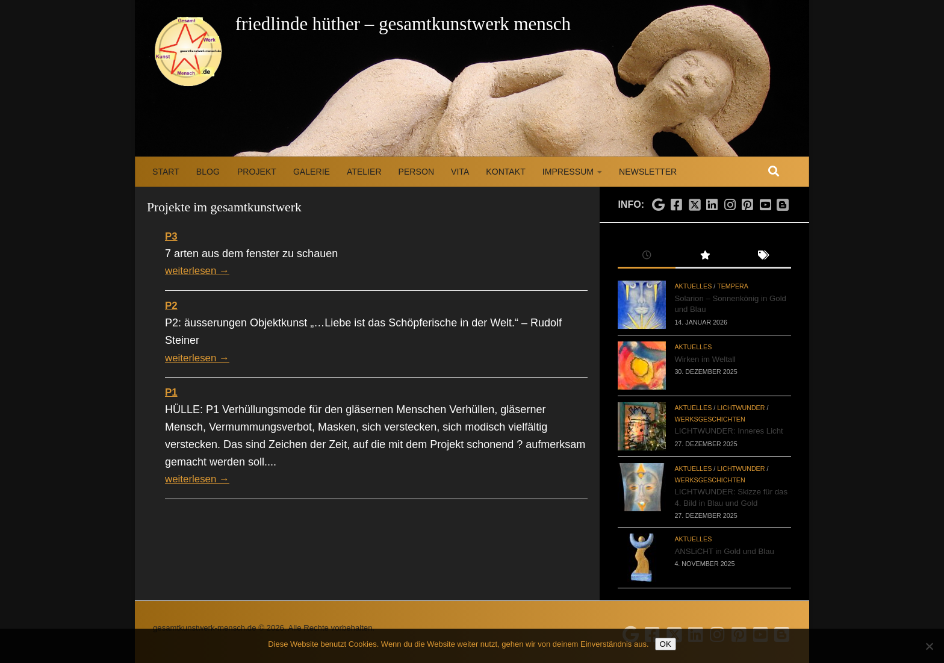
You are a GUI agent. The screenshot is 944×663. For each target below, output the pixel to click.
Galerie (311, 171)
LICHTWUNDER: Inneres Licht (728, 430)
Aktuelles (693, 286)
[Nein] (929, 646)
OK (665, 644)
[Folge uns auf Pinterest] (747, 205)
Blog (208, 171)
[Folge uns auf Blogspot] (784, 204)
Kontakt (505, 171)
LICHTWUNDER (741, 407)
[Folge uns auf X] (694, 201)
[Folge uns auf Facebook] (676, 205)
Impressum (568, 171)
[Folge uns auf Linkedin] (712, 205)
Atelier (364, 171)
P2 (171, 305)
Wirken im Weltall (705, 359)
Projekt (256, 171)
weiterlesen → (199, 270)
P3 (171, 236)
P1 (171, 392)
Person (416, 171)
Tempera (732, 286)
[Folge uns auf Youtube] (765, 205)
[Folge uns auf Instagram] (729, 205)
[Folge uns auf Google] (658, 205)
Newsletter (648, 171)
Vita (460, 171)
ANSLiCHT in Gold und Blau (724, 551)
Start (165, 171)
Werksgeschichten (709, 419)
